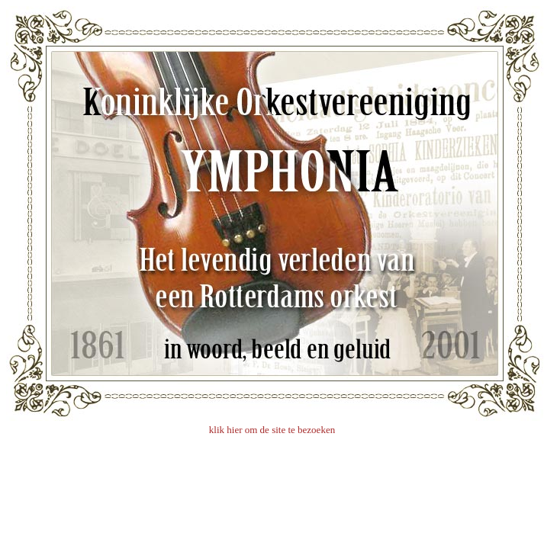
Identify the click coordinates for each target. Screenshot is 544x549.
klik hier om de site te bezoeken (272, 429)
